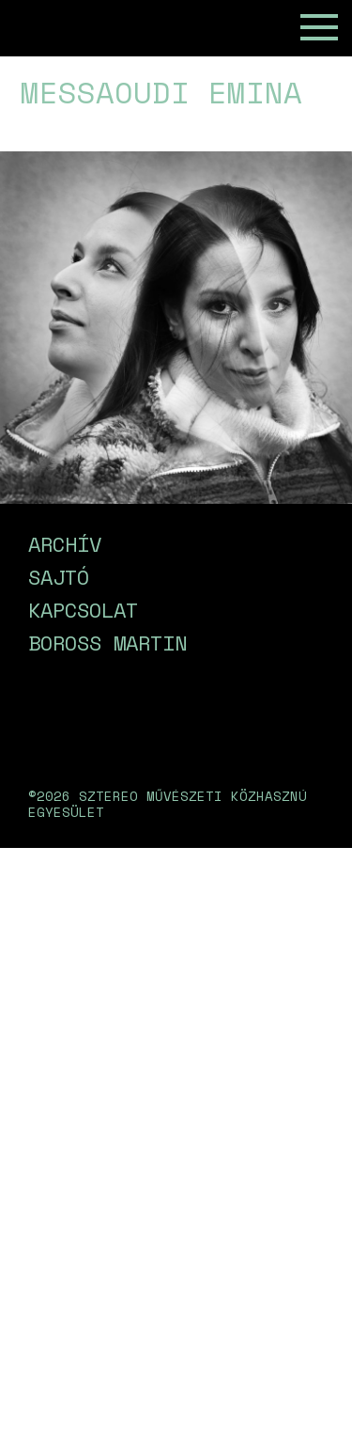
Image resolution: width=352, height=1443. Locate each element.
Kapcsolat (83, 609)
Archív (64, 543)
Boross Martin (107, 642)
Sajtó (58, 576)
